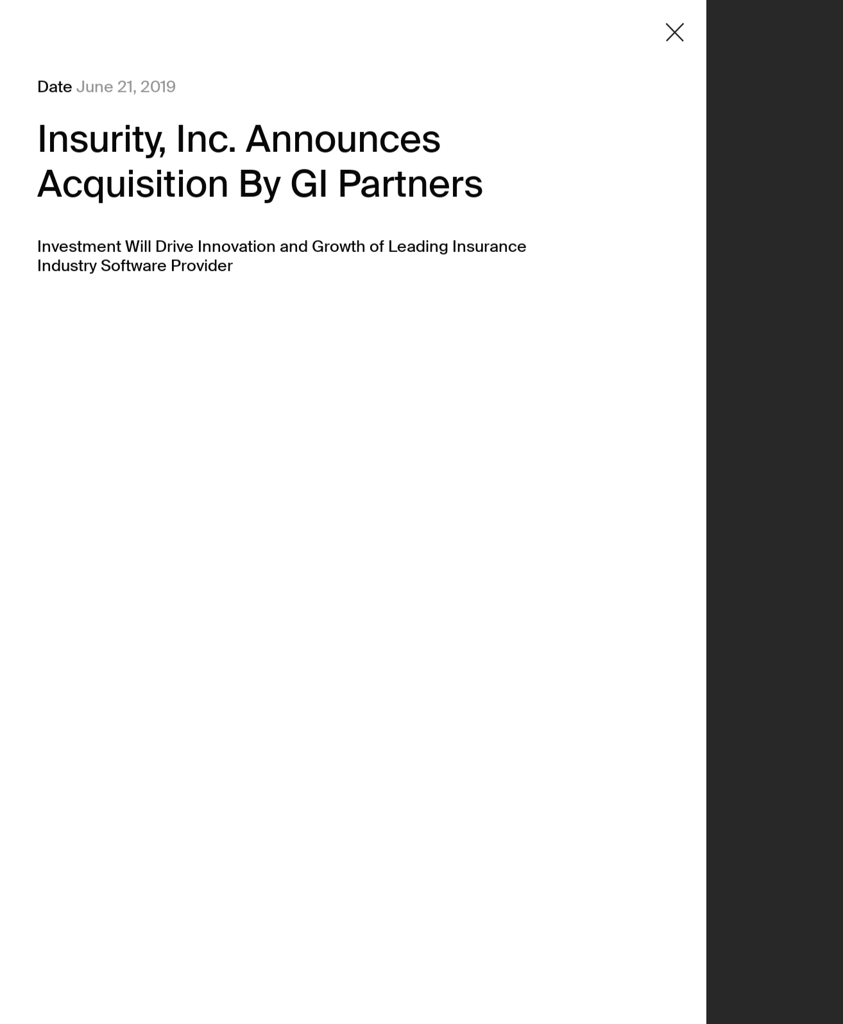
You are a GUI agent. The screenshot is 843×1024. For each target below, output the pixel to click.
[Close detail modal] (675, 32)
